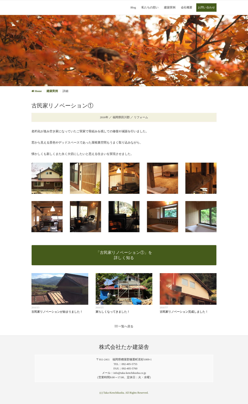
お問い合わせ (206, 7)
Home (36, 91)
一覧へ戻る (124, 326)
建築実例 (169, 7)
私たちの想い (149, 7)
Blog (133, 7)
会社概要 (186, 7)
